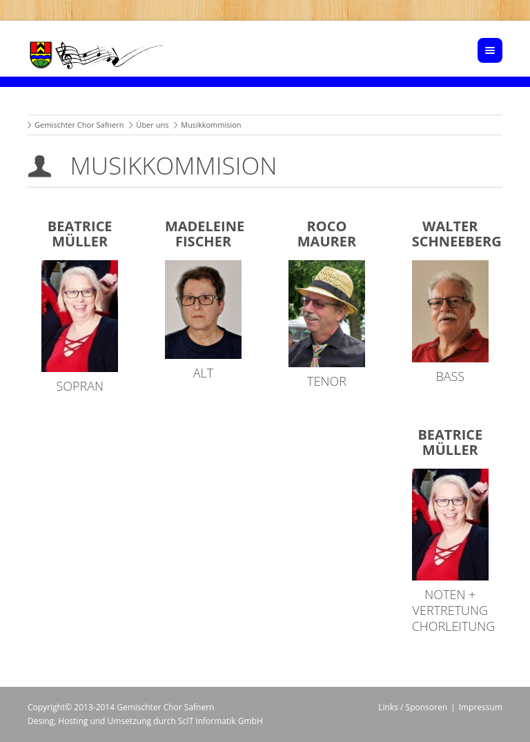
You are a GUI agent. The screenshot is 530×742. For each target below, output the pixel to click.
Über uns (152, 124)
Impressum (480, 707)
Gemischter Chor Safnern (79, 124)
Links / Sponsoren (412, 707)
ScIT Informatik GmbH (220, 721)
